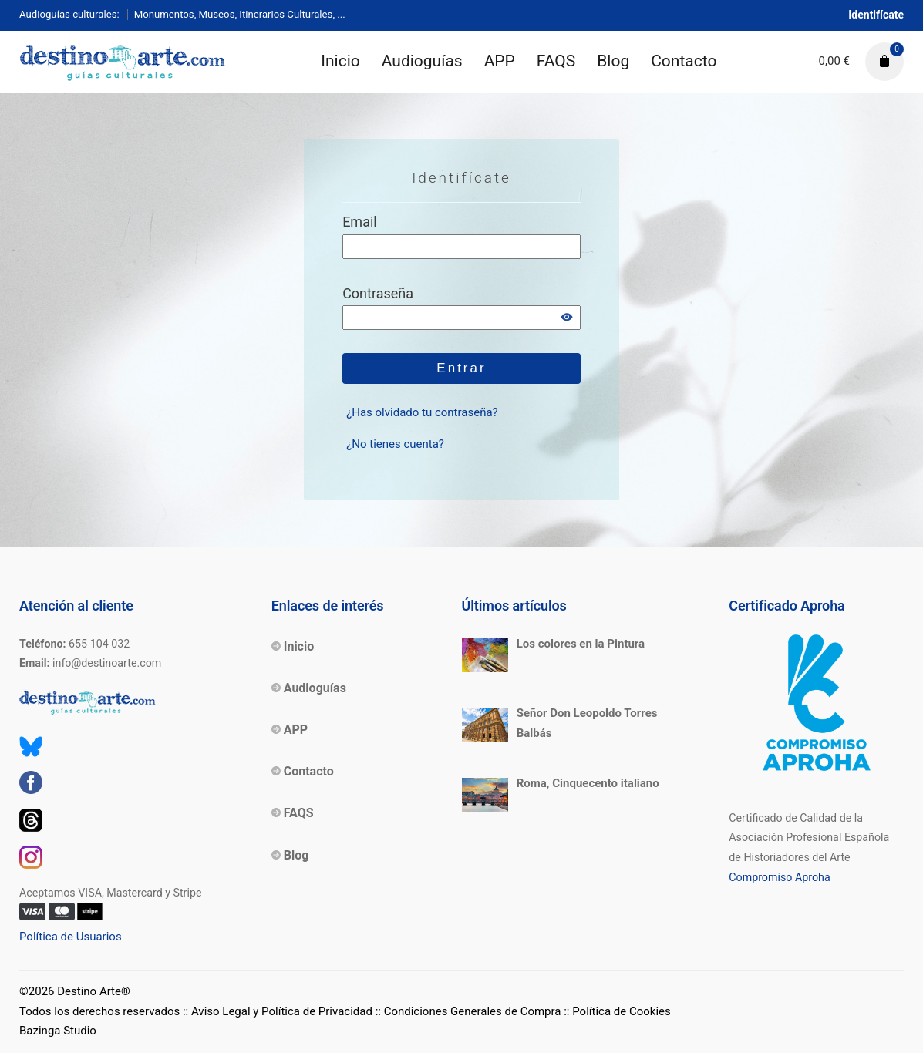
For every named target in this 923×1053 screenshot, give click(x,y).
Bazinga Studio (57, 1031)
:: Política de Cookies (617, 1011)
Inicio (340, 61)
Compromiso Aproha (779, 877)
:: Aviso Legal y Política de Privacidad (277, 1011)
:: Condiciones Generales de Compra (468, 1011)
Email (359, 222)
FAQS (556, 61)
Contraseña (377, 293)
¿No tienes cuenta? (395, 444)
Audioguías (422, 61)
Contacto (683, 61)
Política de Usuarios (70, 937)
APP (499, 61)
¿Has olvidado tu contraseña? (422, 412)
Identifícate (876, 14)
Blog (613, 61)
